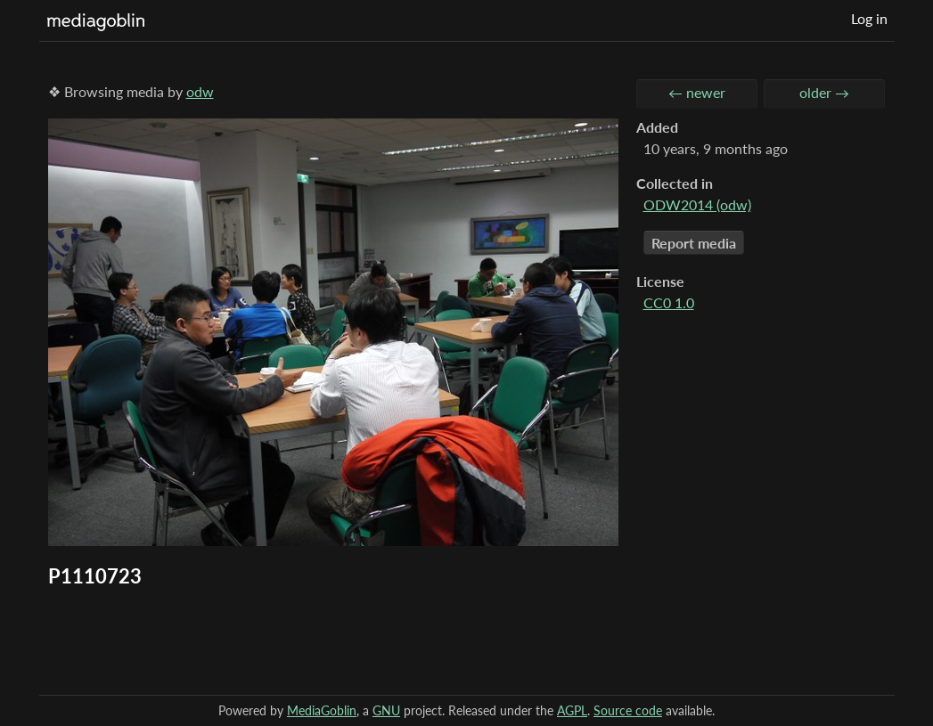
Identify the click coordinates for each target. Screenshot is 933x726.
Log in (869, 18)
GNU (386, 710)
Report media (693, 242)
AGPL (572, 710)
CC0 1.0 (668, 302)
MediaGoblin (321, 710)
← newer (696, 92)
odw (200, 91)
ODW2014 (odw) (697, 204)
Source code (627, 710)
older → (824, 92)
